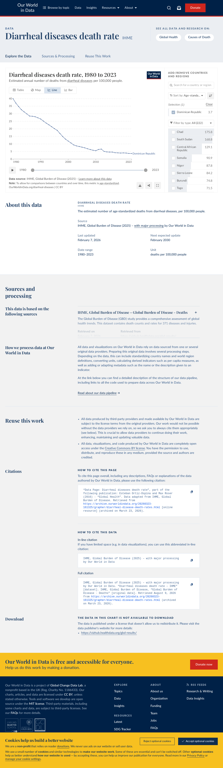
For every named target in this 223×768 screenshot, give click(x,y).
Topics (118, 698)
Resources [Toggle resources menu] (110, 7)
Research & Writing (200, 698)
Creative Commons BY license (125, 448)
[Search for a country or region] (191, 85)
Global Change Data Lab (66, 692)
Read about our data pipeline (99, 393)
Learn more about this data (95, 179)
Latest (118, 728)
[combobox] (169, 8)
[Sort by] (186, 95)
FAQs (14, 720)
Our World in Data (27, 8)
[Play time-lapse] (12, 170)
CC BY (59, 187)
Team (153, 720)
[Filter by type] (191, 123)
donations (63, 746)
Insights (91, 7)
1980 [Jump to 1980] (22, 170)
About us (156, 698)
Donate (195, 7)
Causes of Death (199, 37)
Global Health (168, 37)
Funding (155, 713)
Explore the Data (18, 56)
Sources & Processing (58, 56)
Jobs (153, 727)
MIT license (36, 710)
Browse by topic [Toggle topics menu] (56, 7)
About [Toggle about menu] (131, 7)
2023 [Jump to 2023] (155, 170)
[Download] (140, 185)
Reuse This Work (98, 56)
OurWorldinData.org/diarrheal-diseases (31, 187)
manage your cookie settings (23, 759)
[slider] (32, 170)
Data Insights (195, 705)
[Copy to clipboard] (187, 492)
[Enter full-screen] (157, 185)
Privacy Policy (195, 755)
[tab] (18, 90)
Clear (209, 104)
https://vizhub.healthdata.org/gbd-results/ (109, 639)
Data (78, 7)
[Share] (148, 185)
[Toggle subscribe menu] (179, 7)
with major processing (149, 225)
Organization (159, 705)
